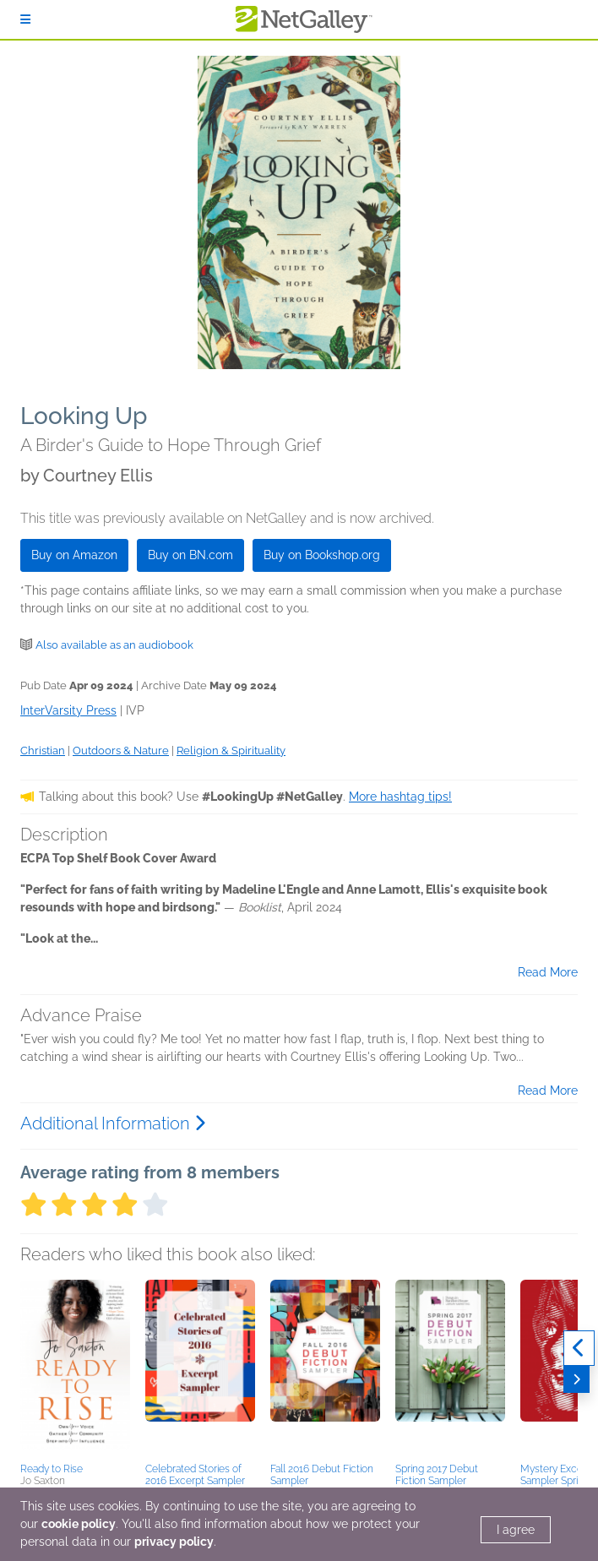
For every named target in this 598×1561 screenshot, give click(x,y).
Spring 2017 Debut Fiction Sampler (436, 1475)
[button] (75, 1368)
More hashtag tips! (400, 796)
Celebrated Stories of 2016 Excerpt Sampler (195, 1475)
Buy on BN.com (190, 555)
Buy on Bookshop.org (322, 555)
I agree (516, 1530)
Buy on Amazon (74, 555)
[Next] (576, 1379)
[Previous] (579, 1348)
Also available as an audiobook (114, 645)
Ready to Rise (51, 1469)
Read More (548, 972)
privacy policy (174, 1541)
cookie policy (78, 1524)
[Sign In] (25, 19)
